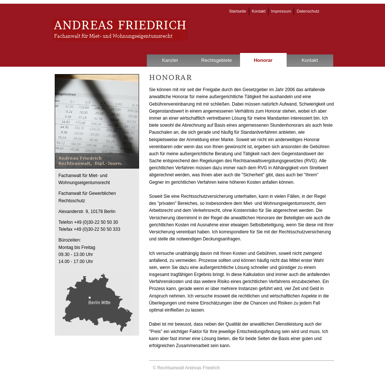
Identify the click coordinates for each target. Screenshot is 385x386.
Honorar (263, 60)
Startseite (237, 11)
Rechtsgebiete (216, 60)
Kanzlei (170, 60)
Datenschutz (308, 11)
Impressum (281, 11)
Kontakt (259, 11)
